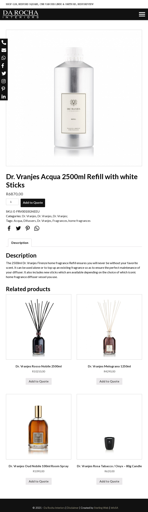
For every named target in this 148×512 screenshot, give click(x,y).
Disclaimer (73, 507)
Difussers (29, 220)
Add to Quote (33, 202)
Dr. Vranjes (29, 216)
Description (19, 242)
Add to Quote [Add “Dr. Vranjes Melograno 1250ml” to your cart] (109, 381)
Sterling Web (101, 507)
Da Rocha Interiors (54, 507)
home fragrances (79, 220)
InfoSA (114, 507)
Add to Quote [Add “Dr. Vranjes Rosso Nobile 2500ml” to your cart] (39, 381)
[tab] (20, 243)
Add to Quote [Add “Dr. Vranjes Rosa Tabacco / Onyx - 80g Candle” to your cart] (109, 481)
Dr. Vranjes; (60, 216)
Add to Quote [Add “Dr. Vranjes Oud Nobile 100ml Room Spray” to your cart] (39, 481)
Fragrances (59, 220)
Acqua (18, 220)
